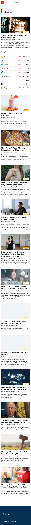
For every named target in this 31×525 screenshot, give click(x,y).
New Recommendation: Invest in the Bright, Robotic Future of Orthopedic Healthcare (15, 389)
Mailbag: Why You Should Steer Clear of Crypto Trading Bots (15, 486)
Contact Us (6, 517)
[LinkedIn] (8, 514)
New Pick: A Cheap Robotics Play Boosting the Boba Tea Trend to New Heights (14, 185)
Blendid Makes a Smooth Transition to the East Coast (13, 253)
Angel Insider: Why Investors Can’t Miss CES (14, 36)
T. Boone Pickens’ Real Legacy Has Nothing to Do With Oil (14, 421)
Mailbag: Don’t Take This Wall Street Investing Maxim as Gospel (14, 454)
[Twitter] (6, 514)
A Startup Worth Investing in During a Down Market (14, 322)
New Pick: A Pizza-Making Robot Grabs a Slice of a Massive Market (13, 150)
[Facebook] (3, 514)
